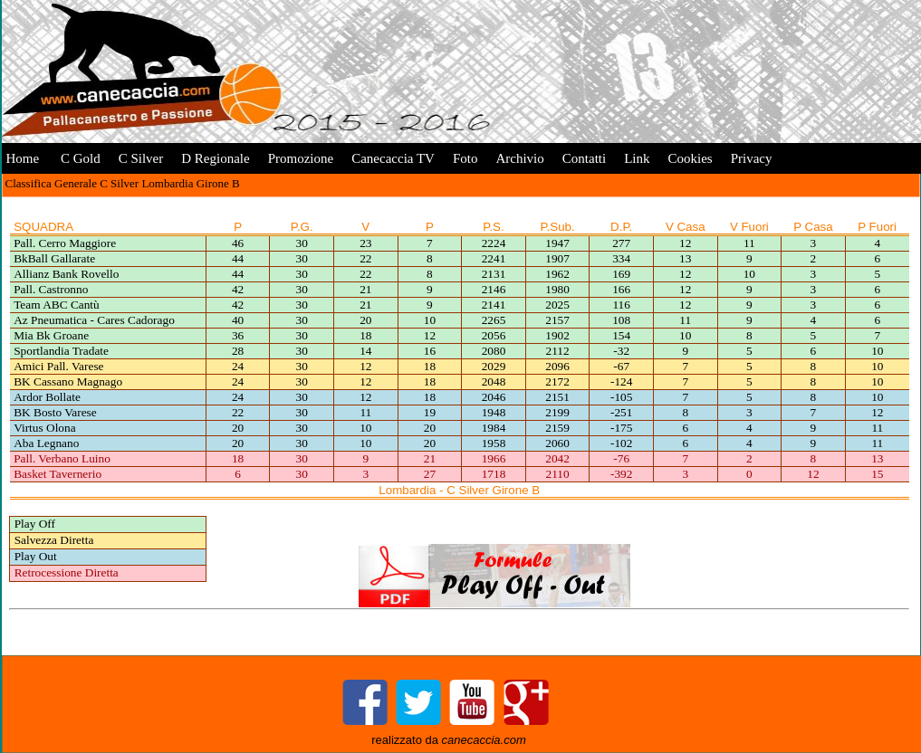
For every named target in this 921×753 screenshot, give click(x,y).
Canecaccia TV (393, 158)
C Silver (141, 158)
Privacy (751, 158)
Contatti (584, 158)
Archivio (519, 158)
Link (636, 158)
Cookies (689, 158)
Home (23, 158)
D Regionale (215, 158)
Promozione (301, 158)
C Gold (79, 158)
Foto (465, 158)
